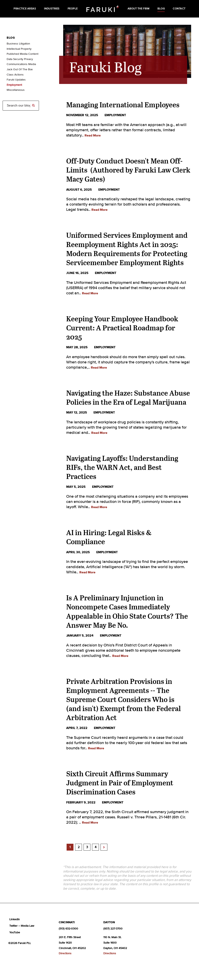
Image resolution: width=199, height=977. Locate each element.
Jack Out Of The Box (20, 69)
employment (115, 115)
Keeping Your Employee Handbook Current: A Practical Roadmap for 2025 (122, 328)
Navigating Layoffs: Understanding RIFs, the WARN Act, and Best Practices (122, 467)
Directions (65, 953)
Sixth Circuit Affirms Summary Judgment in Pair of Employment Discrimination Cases (119, 783)
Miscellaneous (16, 90)
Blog (161, 8)
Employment (14, 85)
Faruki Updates (16, 79)
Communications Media (21, 64)
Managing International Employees (122, 105)
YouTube (14, 932)
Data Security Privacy (20, 59)
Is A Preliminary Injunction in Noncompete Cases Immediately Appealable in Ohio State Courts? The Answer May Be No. (127, 611)
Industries (51, 8)
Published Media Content (22, 54)
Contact (179, 8)
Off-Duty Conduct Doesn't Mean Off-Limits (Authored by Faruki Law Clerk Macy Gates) (128, 170)
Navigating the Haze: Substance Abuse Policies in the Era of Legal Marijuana (128, 397)
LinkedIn (14, 919)
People (73, 8)
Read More (93, 135)
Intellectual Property (19, 49)
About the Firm (138, 8)
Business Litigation (18, 43)
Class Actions (15, 74)
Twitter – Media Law (21, 925)
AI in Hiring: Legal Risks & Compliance (109, 536)
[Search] (21, 106)
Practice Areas (25, 8)
